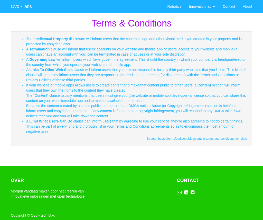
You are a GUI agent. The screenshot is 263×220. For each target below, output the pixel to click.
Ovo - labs (21, 6)
